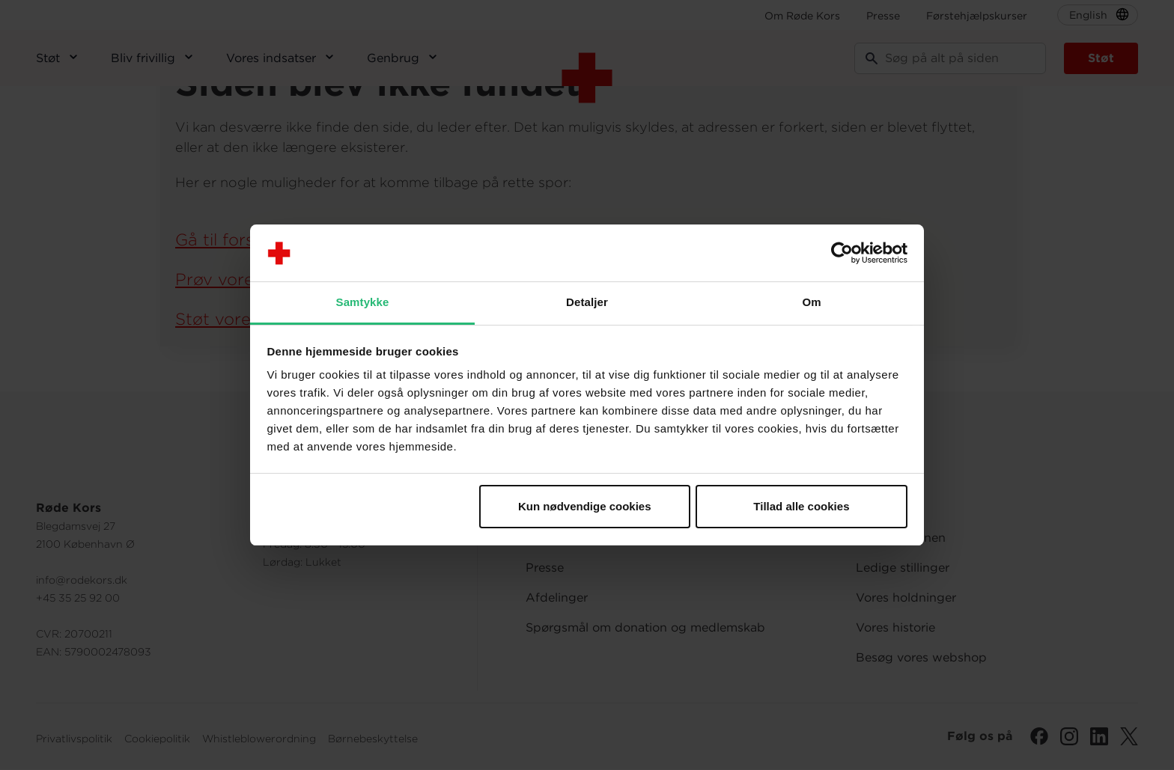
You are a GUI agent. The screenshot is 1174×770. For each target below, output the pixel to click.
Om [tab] (811, 302)
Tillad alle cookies (801, 506)
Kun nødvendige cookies (584, 506)
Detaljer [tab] (587, 302)
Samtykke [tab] (362, 302)
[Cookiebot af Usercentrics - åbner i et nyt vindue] (841, 253)
